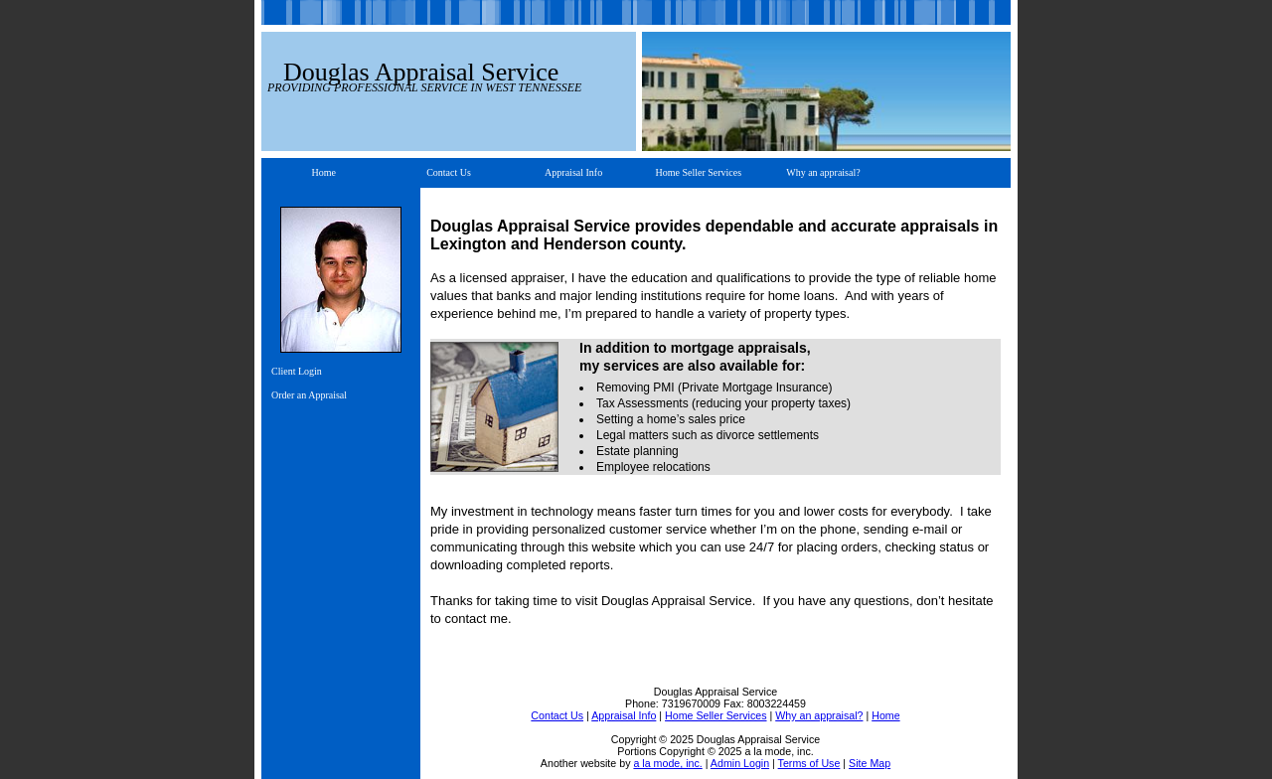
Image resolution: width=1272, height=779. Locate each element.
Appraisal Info (573, 172)
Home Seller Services (698, 172)
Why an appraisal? (823, 172)
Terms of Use (809, 763)
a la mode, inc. (667, 763)
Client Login (296, 371)
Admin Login (740, 763)
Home (324, 172)
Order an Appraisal (309, 395)
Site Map (869, 763)
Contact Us (448, 172)
